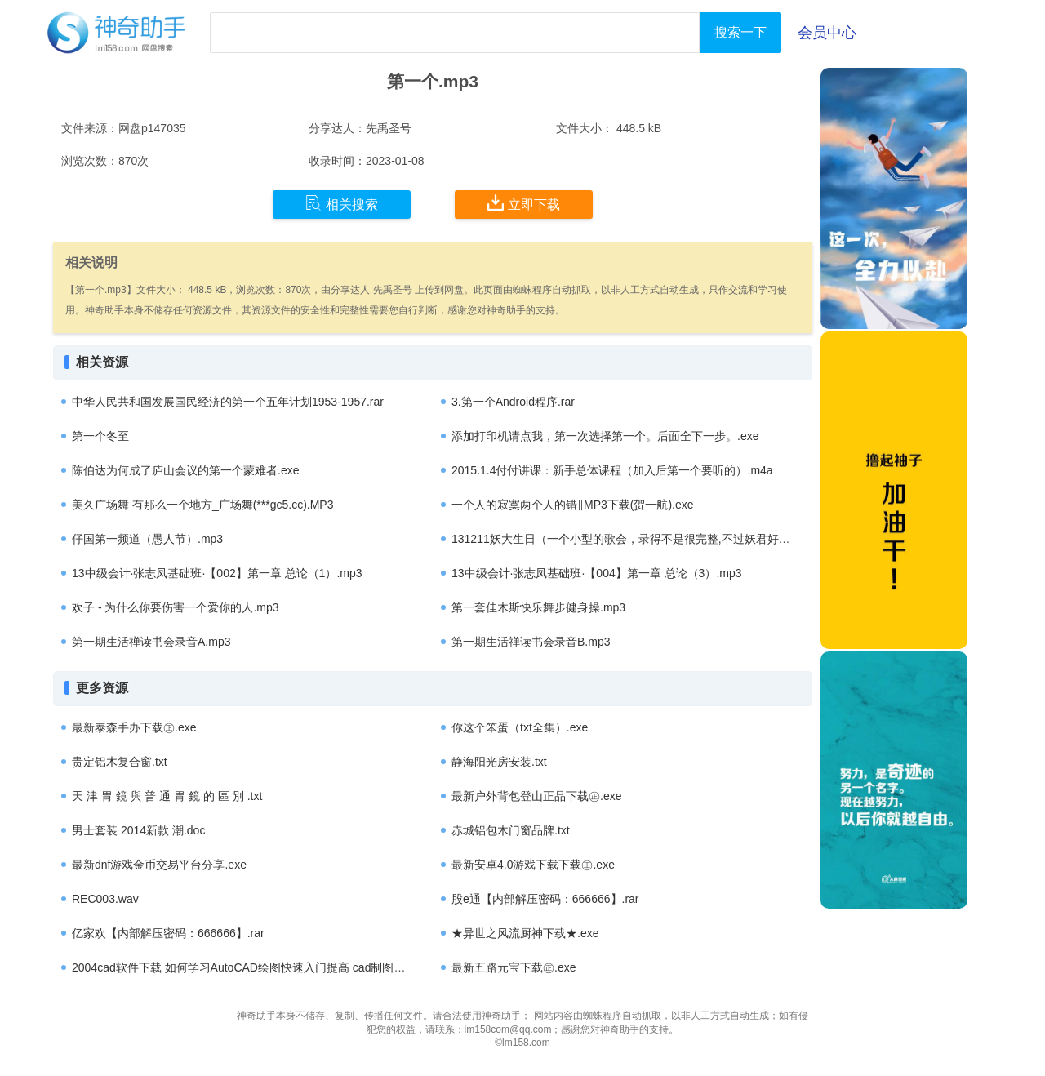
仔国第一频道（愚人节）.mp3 (147, 538)
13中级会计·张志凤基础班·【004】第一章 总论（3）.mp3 (596, 573)
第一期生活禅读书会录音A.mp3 (151, 641)
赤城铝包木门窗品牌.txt (510, 830)
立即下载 (523, 203)
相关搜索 (341, 203)
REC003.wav (105, 898)
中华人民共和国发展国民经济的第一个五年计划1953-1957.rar (228, 401)
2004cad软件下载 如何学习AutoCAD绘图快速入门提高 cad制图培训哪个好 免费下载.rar (294, 967)
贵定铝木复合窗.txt (119, 761)
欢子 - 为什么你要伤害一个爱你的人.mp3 (175, 607)
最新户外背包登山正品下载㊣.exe (536, 796)
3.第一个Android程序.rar (513, 401)
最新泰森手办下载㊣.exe (134, 727)
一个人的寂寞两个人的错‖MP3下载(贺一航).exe (572, 504)
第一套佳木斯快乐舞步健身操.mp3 (538, 607)
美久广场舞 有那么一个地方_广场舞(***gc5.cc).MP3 (202, 504)
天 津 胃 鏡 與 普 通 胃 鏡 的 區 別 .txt (167, 796)
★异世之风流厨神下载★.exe (524, 933)
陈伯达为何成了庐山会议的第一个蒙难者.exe (185, 470)
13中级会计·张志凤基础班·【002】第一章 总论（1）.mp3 (217, 573)
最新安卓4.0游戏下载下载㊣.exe (533, 864)
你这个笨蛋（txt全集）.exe (519, 727)
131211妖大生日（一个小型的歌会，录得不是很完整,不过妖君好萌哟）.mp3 (644, 538)
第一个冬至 (100, 435)
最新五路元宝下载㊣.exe (513, 967)
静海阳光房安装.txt (499, 761)
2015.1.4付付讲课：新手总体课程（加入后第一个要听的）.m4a (612, 470)
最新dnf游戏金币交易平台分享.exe (159, 864)
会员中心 (827, 32)
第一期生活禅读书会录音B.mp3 (530, 641)
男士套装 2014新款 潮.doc (138, 830)
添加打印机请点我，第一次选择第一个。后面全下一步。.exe (604, 435)
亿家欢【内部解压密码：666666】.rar (168, 933)
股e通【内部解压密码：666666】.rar (545, 898)
